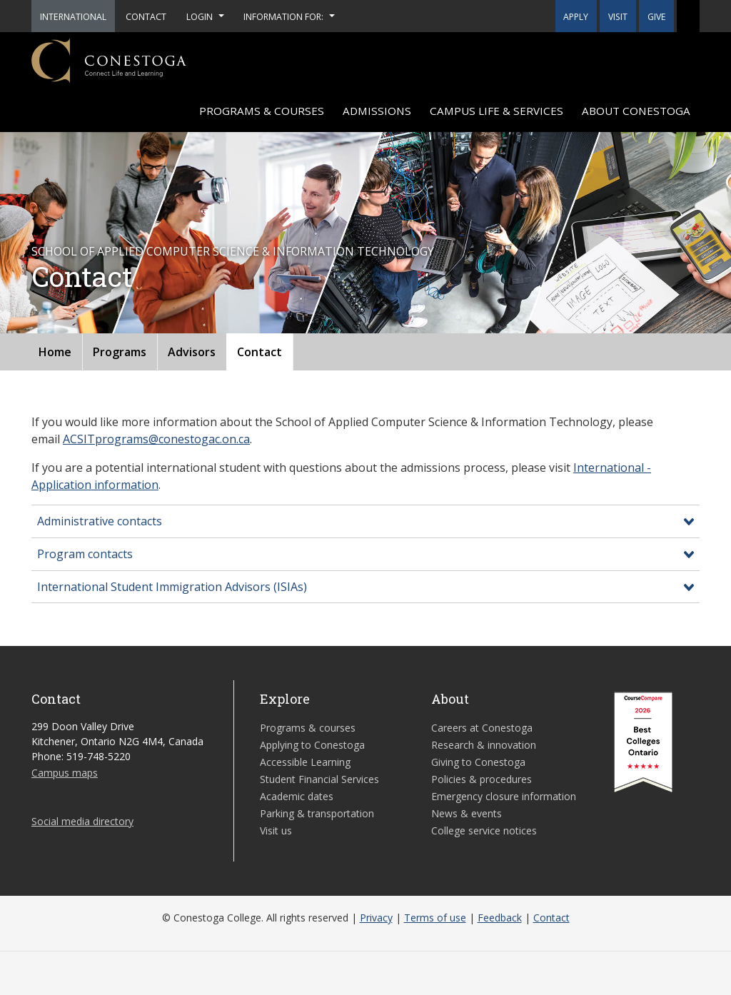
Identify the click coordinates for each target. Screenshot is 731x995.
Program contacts (85, 554)
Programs (119, 352)
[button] (688, 16)
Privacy (376, 917)
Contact (259, 352)
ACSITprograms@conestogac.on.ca (156, 439)
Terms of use (435, 917)
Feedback (500, 917)
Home (55, 352)
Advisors (192, 352)
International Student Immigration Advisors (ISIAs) (172, 587)
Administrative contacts (99, 521)
